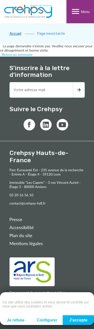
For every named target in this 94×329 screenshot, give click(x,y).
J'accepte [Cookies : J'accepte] (78, 320)
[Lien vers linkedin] (46, 124)
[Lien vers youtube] (62, 124)
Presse (16, 219)
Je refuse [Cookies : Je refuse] (15, 320)
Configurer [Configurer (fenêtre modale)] (47, 320)
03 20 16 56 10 (22, 195)
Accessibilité (22, 227)
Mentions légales (26, 243)
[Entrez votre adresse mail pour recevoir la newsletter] (41, 90)
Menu (80, 11)
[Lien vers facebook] (29, 124)
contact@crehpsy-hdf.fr (28, 203)
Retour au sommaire (17, 54)
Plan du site (21, 235)
